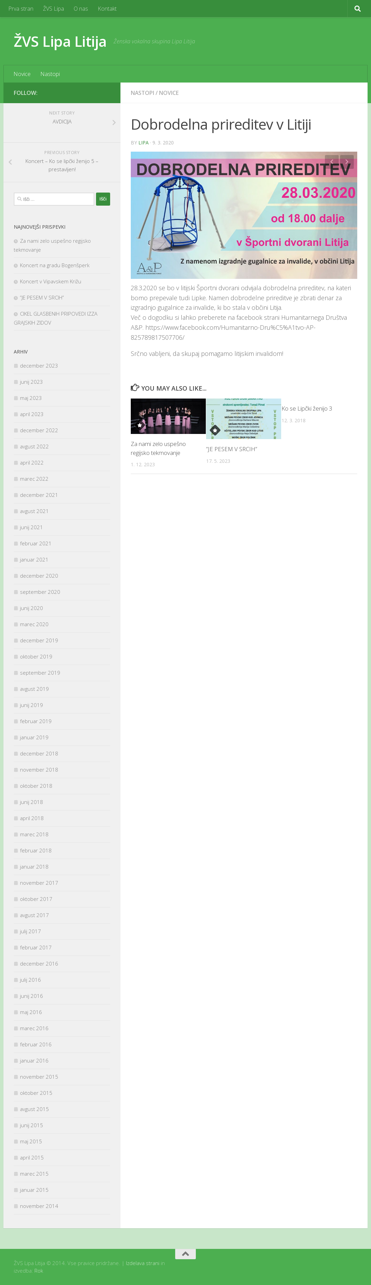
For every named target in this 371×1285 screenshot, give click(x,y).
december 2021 (39, 494)
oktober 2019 (36, 656)
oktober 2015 (36, 1092)
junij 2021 (31, 527)
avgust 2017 (34, 915)
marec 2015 (34, 1173)
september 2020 (40, 591)
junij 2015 (31, 1125)
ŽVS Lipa (53, 8)
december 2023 (39, 365)
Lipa (143, 142)
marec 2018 (34, 834)
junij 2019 (31, 704)
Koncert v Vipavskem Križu (50, 281)
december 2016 (39, 963)
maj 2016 (31, 1012)
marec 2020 (34, 624)
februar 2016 (36, 1044)
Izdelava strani (142, 1263)
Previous (332, 162)
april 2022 (32, 462)
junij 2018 (31, 801)
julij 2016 (30, 979)
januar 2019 (34, 737)
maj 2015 (31, 1141)
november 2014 (39, 1205)
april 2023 (32, 414)
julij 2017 (30, 931)
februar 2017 (36, 947)
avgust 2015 (34, 1109)
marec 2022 (34, 478)
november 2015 (39, 1076)
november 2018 (39, 769)
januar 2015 (34, 1189)
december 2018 (39, 753)
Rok (38, 1270)
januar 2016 (34, 1060)
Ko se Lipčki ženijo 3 (307, 408)
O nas (81, 8)
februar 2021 (36, 543)
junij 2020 (31, 608)
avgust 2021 (34, 511)
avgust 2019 (34, 688)
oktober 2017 (36, 898)
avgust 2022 (34, 446)
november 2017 (39, 882)
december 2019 (39, 640)
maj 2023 (31, 397)
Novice (22, 74)
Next (347, 162)
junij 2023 (31, 381)
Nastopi (50, 74)
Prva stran (20, 8)
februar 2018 (36, 850)
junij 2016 (31, 995)
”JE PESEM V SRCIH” (231, 449)
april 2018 (32, 818)
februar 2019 (36, 721)
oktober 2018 (36, 785)
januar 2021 (34, 559)
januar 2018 (34, 866)
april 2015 (32, 1157)
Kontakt (107, 8)
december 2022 (39, 430)
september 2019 (40, 672)
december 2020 (39, 575)
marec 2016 (34, 1028)
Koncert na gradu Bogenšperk (54, 265)
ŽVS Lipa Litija (60, 41)
